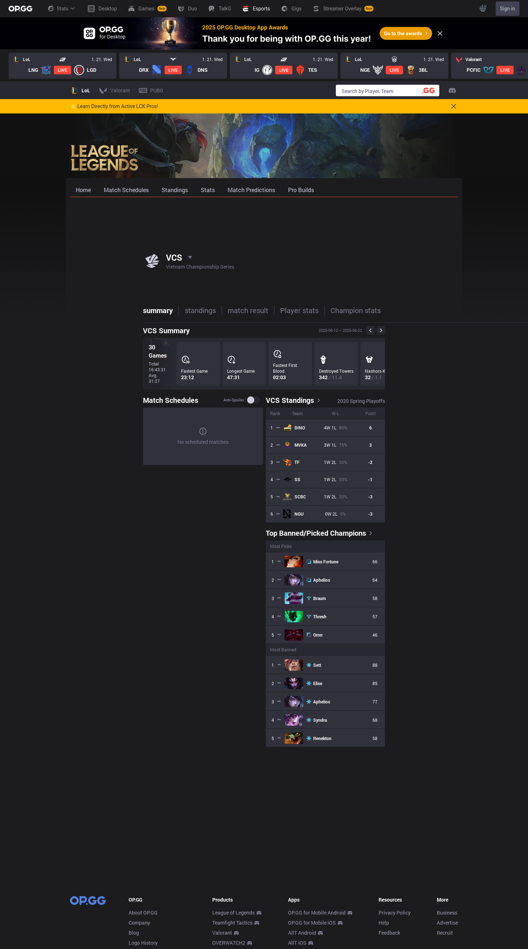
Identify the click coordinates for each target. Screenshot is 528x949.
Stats (61, 8)
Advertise (447, 922)
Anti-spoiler (306, 400)
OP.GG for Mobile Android (317, 912)
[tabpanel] (264, 535)
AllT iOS (297, 942)
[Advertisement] (264, 216)
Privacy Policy (395, 912)
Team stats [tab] (338, 310)
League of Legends (233, 912)
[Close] (440, 33)
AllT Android (302, 932)
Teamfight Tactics (232, 922)
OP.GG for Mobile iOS (312, 922)
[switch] (326, 400)
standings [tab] (127, 310)
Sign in (507, 8)
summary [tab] (85, 310)
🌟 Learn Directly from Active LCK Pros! (114, 106)
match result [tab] (175, 310)
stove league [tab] (387, 310)
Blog (134, 932)
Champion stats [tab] (283, 310)
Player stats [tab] (226, 310)
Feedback (389, 932)
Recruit (445, 932)
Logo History (143, 942)
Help (384, 922)
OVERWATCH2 (228, 942)
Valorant (222, 932)
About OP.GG (143, 912)
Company (139, 922)
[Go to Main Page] (20, 8)
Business (447, 912)
